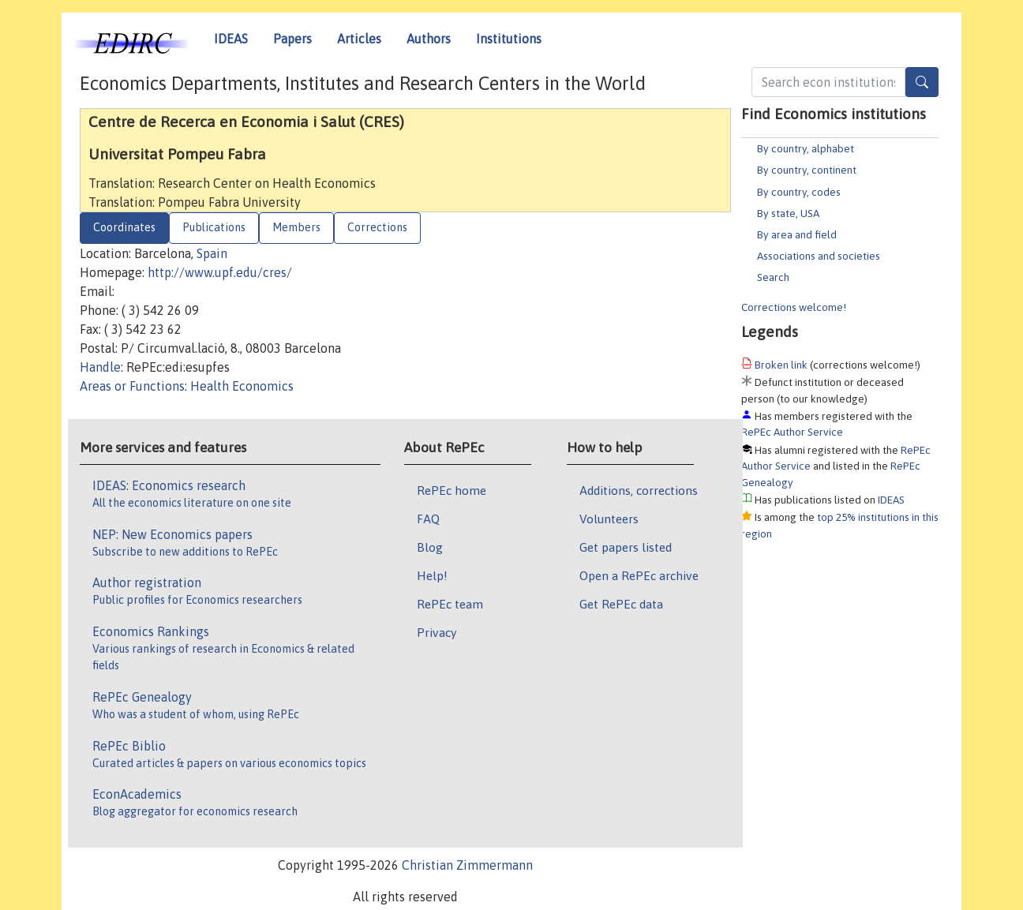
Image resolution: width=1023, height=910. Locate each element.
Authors (429, 39)
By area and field (797, 234)
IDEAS (231, 39)
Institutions (508, 39)
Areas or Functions (132, 386)
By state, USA (788, 213)
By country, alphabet (805, 148)
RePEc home (451, 490)
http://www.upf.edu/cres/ (220, 272)
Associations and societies (818, 255)
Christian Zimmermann (467, 865)
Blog (430, 547)
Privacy (436, 632)
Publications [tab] (213, 227)
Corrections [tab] (377, 227)
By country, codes (799, 191)
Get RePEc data (621, 604)
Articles (359, 39)
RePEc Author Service (792, 431)
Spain (212, 253)
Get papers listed (625, 547)
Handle (100, 367)
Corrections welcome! (793, 307)
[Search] (922, 82)
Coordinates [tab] (124, 227)
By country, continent (806, 169)
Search (773, 277)
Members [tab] (296, 227)
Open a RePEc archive (639, 575)
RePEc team (450, 604)
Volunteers (609, 518)
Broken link (781, 364)
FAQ (428, 518)
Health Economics (242, 386)
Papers (292, 39)
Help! (432, 575)
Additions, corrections (638, 490)
